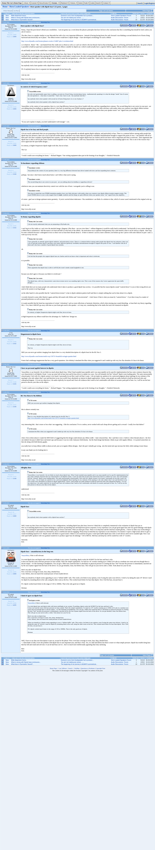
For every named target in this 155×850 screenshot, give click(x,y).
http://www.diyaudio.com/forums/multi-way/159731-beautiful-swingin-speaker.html (48, 356)
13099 (14, 36)
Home (5, 7)
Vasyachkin (11, 24)
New (7, 15)
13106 (14, 406)
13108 (14, 478)
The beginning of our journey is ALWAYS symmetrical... (79, 19)
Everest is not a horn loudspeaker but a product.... (77, 15)
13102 (14, 227)
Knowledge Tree (45, 22)
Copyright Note (100, 668)
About (27, 3)
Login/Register (149, 3)
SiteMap (76, 668)
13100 (14, 174)
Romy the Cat (10, 128)
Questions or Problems (88, 668)
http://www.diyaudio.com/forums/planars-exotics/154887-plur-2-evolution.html (47, 41)
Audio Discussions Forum (119, 17)
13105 (14, 384)
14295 (14, 605)
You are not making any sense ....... (72, 17)
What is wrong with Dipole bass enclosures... (26, 17)
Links (92, 3)
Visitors (74, 3)
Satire (80, 3)
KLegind (11, 505)
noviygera (11, 550)
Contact (106, 3)
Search (99, 3)
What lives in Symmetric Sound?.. (22, 19)
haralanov (10, 85)
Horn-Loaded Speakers (19, 7)
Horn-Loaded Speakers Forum (121, 15)
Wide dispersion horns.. (19, 15)
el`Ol (10, 333)
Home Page (53, 668)
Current (35, 3)
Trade (87, 3)
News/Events (44, 3)
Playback (65, 3)
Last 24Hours (63, 668)
